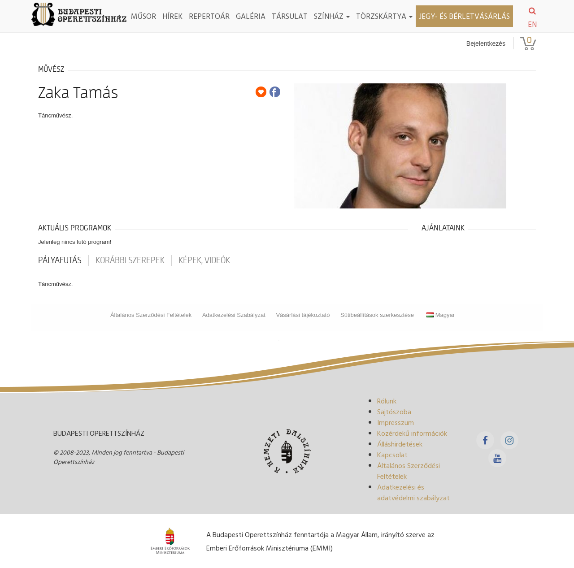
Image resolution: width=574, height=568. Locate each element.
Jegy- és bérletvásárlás (464, 16)
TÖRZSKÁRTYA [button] (384, 16)
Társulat (290, 16)
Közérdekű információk (412, 433)
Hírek (172, 16)
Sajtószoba (394, 411)
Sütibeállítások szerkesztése (377, 315)
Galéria (250, 16)
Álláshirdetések (399, 443)
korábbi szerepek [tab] (130, 260)
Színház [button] (332, 16)
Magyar (440, 315)
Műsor (143, 16)
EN (532, 24)
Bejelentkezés (485, 43)
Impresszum (395, 422)
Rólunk (386, 400)
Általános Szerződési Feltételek (150, 315)
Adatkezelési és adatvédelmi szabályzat (413, 492)
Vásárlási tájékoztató (303, 315)
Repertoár (209, 16)
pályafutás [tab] (60, 260)
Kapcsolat (392, 454)
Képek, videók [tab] (204, 260)
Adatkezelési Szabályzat (233, 315)
